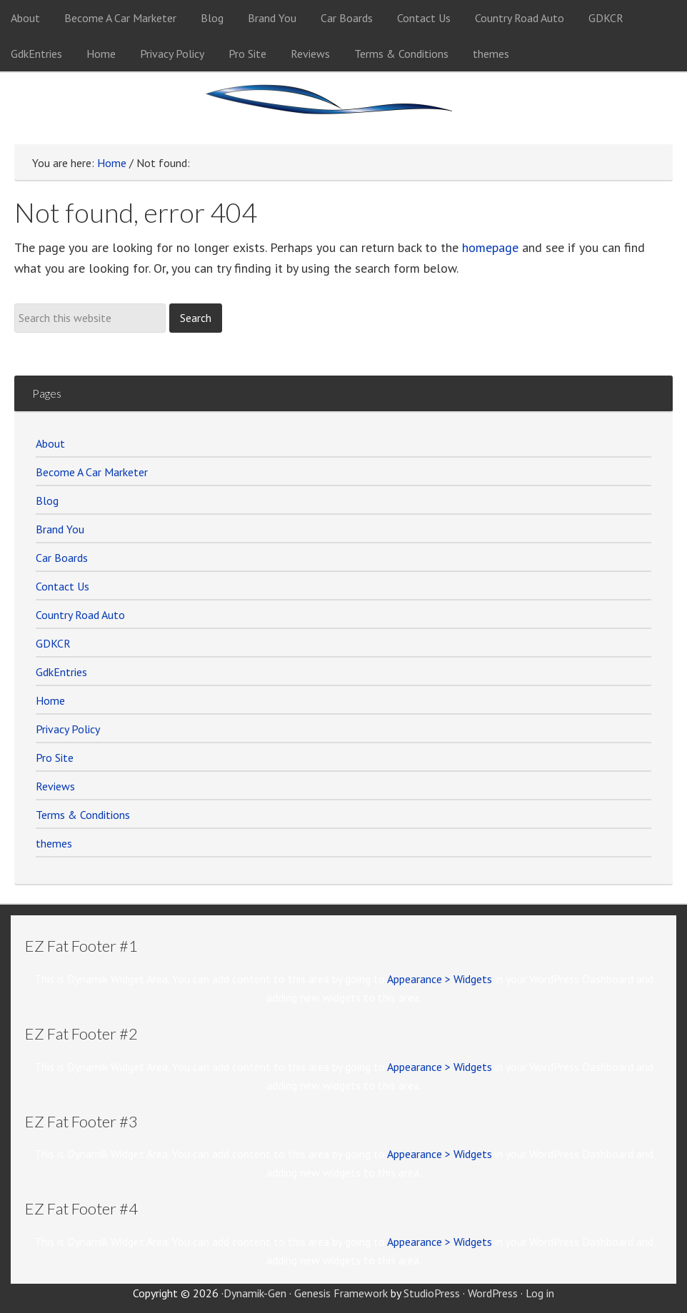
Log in (540, 1293)
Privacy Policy (68, 729)
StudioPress (431, 1293)
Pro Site (55, 757)
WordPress (493, 1293)
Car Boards (62, 557)
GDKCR (53, 643)
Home (50, 700)
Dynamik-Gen (255, 1293)
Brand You (60, 529)
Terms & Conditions (83, 815)
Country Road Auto (80, 615)
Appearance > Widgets (439, 979)
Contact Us (62, 586)
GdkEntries (61, 672)
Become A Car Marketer (92, 472)
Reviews (55, 786)
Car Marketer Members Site (343, 108)
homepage (490, 247)
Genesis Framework (341, 1293)
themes (54, 843)
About (50, 443)
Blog (47, 500)
